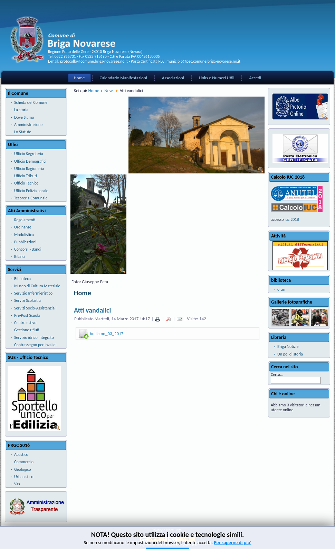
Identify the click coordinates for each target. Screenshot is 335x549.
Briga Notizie (288, 346)
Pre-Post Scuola (27, 315)
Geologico (22, 469)
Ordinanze (22, 227)
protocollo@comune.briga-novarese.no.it (94, 61)
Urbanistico (24, 476)
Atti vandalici (92, 310)
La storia (21, 109)
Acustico (21, 454)
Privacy (157, 530)
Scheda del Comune (30, 102)
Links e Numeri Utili (216, 77)
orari (281, 289)
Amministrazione (28, 124)
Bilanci (19, 256)
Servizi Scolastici (27, 300)
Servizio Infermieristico (33, 293)
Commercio (24, 461)
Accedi (255, 77)
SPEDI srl (192, 545)
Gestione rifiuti (26, 329)
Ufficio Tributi (25, 175)
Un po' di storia (290, 354)
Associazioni (173, 77)
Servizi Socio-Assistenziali (35, 308)
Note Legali (174, 530)
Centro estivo (25, 322)
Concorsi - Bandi (27, 249)
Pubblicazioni (25, 242)
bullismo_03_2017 (106, 333)
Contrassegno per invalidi (35, 344)
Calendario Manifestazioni (123, 77)
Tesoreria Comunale (31, 198)
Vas (17, 484)
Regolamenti (24, 219)
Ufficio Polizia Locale (31, 190)
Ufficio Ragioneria (29, 168)
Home (79, 77)
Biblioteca (22, 278)
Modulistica (24, 234)
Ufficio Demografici (30, 161)
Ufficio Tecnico (26, 183)
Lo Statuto (22, 131)
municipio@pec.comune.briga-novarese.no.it (203, 61)
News (109, 90)
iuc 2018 (292, 219)
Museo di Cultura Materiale (37, 286)
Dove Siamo (24, 117)
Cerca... (277, 374)
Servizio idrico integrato (34, 337)
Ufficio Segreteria (28, 153)
